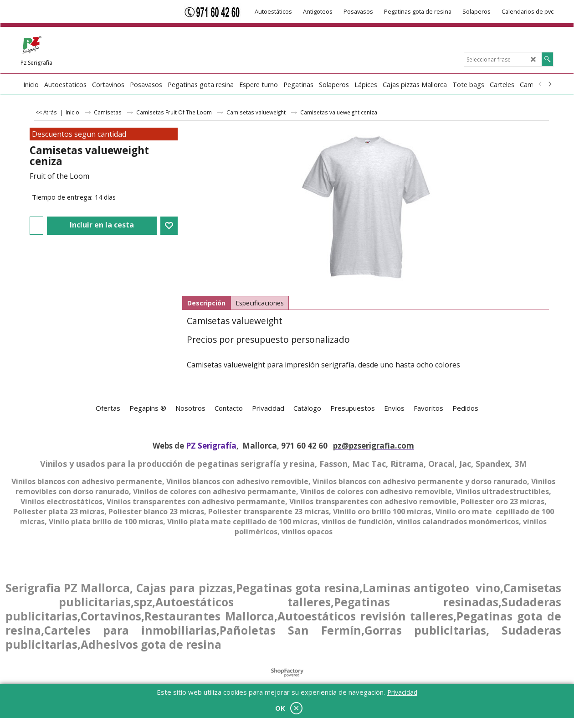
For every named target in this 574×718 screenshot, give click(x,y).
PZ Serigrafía (211, 445)
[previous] (540, 84)
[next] (549, 84)
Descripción (206, 303)
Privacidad (402, 692)
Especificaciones (260, 303)
